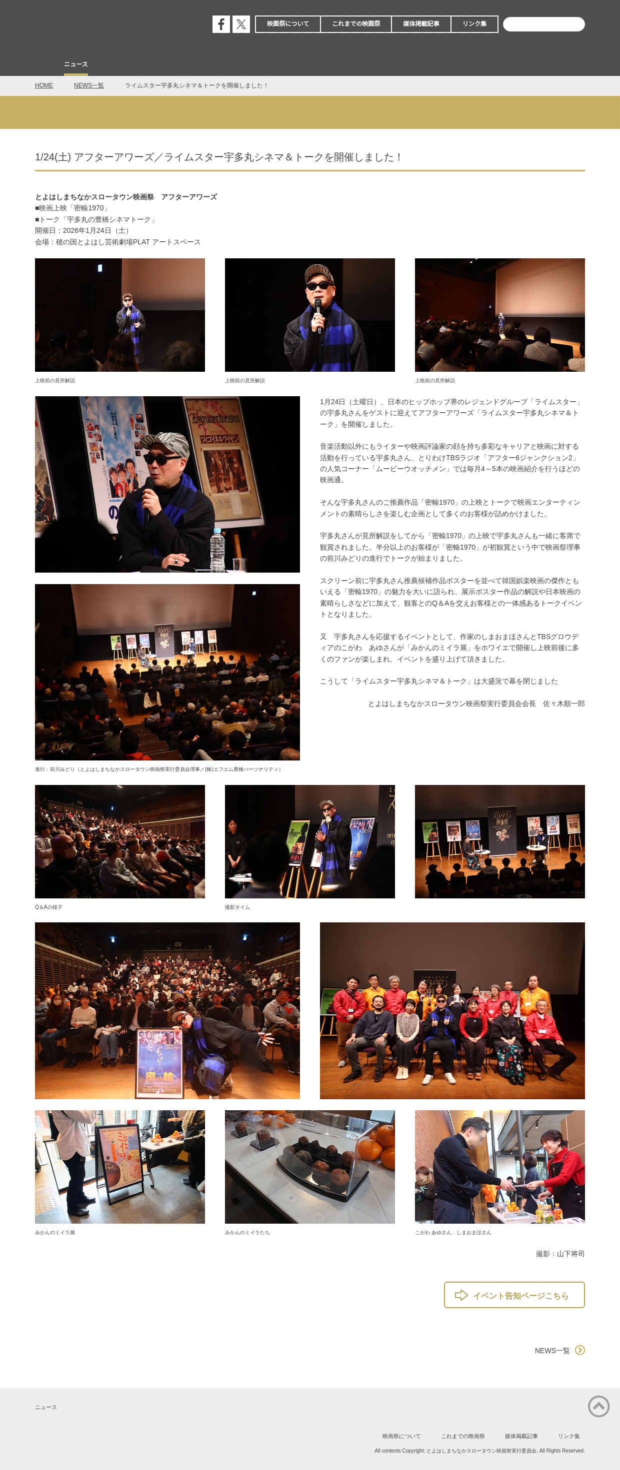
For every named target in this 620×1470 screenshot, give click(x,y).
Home (44, 65)
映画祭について (288, 23)
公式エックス (241, 24)
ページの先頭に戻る (599, 1407)
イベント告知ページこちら (521, 1296)
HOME (44, 85)
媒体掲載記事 (421, 23)
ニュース (76, 64)
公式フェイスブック (221, 24)
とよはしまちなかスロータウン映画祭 (110, 25)
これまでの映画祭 (356, 23)
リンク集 (474, 23)
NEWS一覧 (89, 85)
